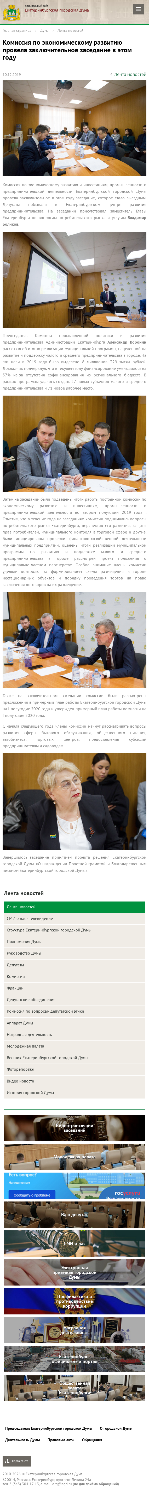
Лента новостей (70, 30)
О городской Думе (116, 1428)
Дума (44, 30)
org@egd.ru (62, 1483)
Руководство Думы (24, 953)
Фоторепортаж (20, 1069)
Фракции (15, 988)
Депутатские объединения (31, 999)
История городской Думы (30, 1092)
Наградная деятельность (29, 1034)
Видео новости (20, 1081)
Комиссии (16, 976)
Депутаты (15, 964)
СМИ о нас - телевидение (30, 918)
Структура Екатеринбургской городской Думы (49, 929)
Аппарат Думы (20, 1022)
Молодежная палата (25, 1046)
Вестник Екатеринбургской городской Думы (47, 1057)
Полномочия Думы (24, 941)
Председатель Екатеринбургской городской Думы (48, 1428)
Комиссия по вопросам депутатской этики (45, 1011)
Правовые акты (61, 1439)
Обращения (92, 1439)
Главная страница (17, 30)
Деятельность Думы (22, 1439)
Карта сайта (16, 1461)
